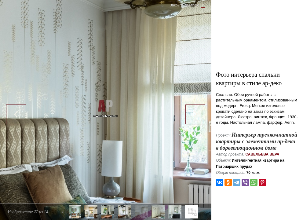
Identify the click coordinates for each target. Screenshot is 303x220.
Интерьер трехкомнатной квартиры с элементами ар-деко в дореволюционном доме (257, 141)
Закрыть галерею (184, 5)
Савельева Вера (262, 154)
